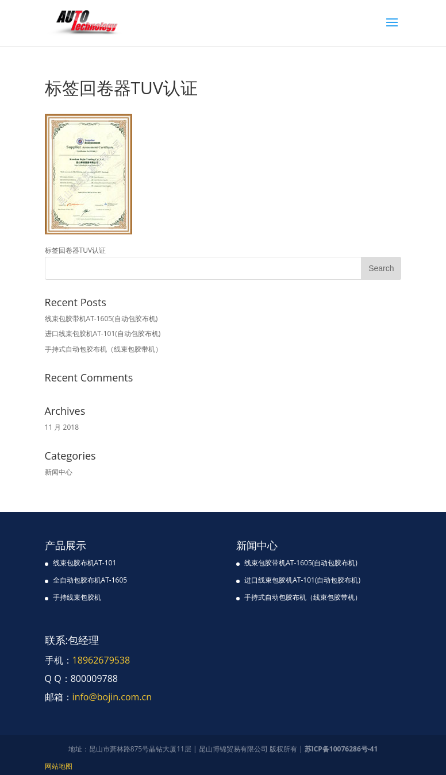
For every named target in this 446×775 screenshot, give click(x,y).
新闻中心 (58, 472)
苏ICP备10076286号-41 (341, 749)
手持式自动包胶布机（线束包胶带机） (103, 349)
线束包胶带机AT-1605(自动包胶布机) (101, 318)
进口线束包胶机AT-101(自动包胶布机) (103, 333)
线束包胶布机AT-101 (85, 563)
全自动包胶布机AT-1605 (90, 580)
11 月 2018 (62, 427)
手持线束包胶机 (77, 597)
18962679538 (101, 660)
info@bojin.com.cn (112, 697)
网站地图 (58, 766)
